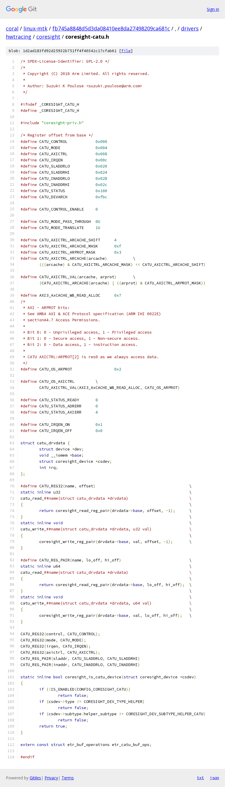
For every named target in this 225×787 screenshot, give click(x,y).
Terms (68, 778)
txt (200, 777)
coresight (48, 36)
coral (12, 28)
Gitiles (35, 778)
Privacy (51, 778)
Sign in (213, 9)
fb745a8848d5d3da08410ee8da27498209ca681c (111, 28)
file (126, 50)
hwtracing (18, 36)
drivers (190, 28)
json (214, 777)
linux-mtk (35, 28)
